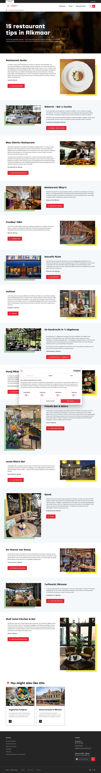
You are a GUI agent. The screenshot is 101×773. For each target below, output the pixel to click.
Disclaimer (38, 769)
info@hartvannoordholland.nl (83, 748)
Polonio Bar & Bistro (56, 428)
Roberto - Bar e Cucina (57, 128)
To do (71, 6)
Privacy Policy (30, 769)
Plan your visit (81, 6)
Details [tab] (50, 375)
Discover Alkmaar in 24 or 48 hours (15, 754)
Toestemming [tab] (29, 375)
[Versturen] (93, 759)
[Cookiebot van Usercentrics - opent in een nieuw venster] (74, 371)
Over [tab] (71, 375)
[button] (93, 1)
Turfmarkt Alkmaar (56, 601)
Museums (8, 752)
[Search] (90, 6)
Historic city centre (11, 746)
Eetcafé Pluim (54, 277)
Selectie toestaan (50, 401)
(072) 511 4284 (79, 745)
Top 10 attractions (11, 744)
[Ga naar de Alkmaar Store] (93, 6)
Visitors (10, 1)
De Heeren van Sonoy (18, 568)
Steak (52, 516)
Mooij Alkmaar (16, 392)
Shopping (8, 749)
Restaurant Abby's (56, 206)
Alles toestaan (70, 401)
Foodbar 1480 (15, 239)
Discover (62, 6)
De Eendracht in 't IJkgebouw (59, 357)
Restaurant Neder (17, 86)
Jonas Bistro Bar (16, 480)
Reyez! (16, 769)
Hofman (14, 313)
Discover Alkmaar (11, 741)
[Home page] (6, 10)
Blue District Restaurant (19, 173)
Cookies (22, 769)
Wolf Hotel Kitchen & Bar (19, 639)
